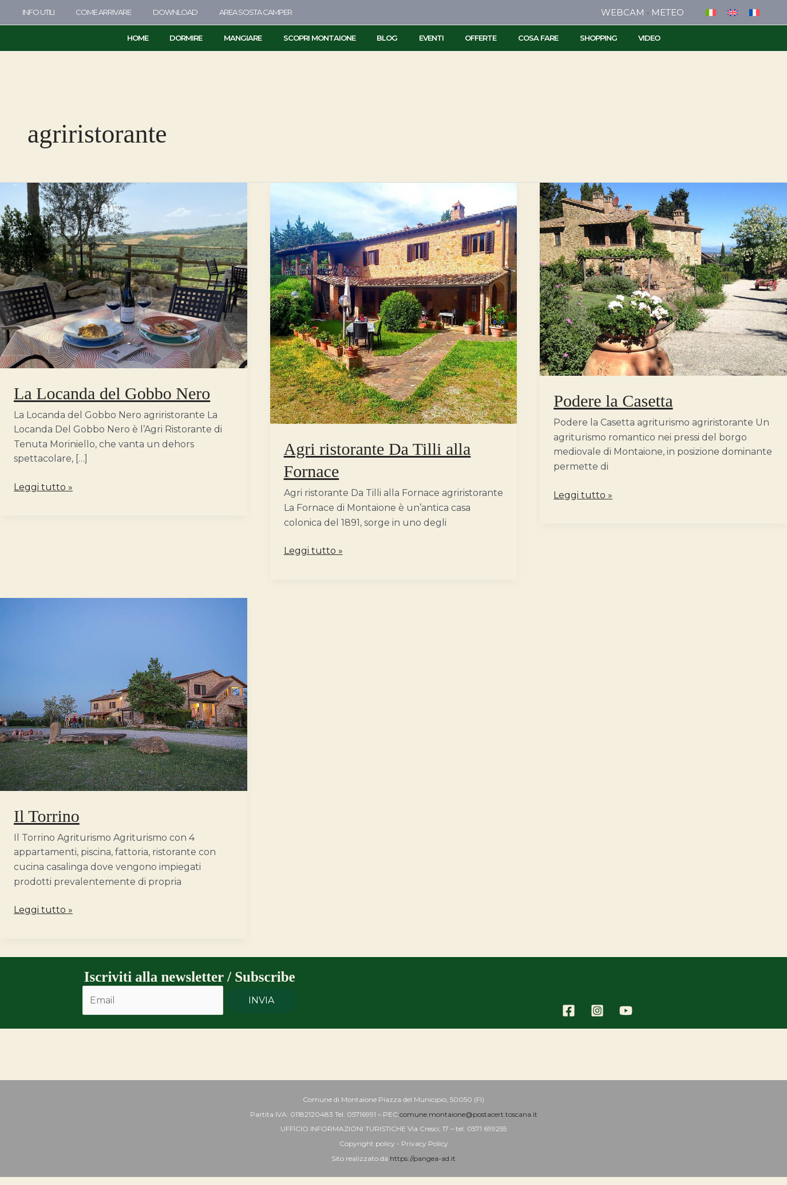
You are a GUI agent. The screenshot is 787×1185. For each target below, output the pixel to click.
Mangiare (259, 37)
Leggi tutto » (43, 486)
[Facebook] (568, 1010)
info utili (35, 12)
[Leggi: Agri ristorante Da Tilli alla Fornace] (393, 302)
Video (619, 37)
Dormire (209, 37)
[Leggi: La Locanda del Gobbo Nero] (123, 274)
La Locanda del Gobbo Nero (112, 393)
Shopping (575, 37)
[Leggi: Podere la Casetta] (663, 278)
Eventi (428, 37)
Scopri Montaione (329, 37)
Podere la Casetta (613, 400)
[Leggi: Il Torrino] (123, 693)
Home (167, 37)
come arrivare (93, 12)
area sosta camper (232, 12)
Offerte (471, 37)
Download (158, 12)
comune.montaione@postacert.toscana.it (468, 1114)
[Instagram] (597, 1010)
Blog (390, 37)
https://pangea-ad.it (423, 1158)
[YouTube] (625, 1010)
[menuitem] (711, 12)
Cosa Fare (521, 37)
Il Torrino (47, 815)
